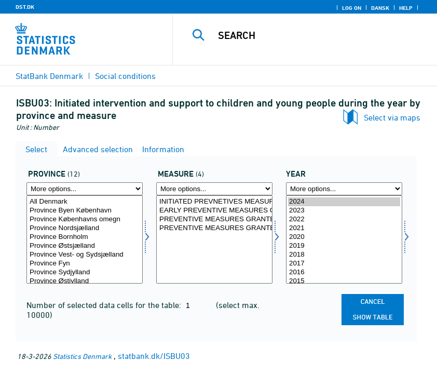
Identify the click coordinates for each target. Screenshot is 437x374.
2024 (344, 201)
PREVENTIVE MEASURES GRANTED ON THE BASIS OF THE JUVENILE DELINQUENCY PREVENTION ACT (214, 228)
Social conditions (125, 76)
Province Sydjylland (85, 272)
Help (406, 7)
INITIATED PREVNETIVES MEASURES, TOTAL (214, 201)
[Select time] (344, 239)
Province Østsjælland (85, 246)
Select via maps (392, 117)
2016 (344, 272)
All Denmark (85, 201)
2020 (344, 237)
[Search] (318, 35)
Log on (351, 7)
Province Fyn (85, 263)
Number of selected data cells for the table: (104, 305)
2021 (344, 228)
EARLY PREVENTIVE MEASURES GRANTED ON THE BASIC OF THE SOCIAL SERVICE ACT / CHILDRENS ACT (214, 210)
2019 (344, 246)
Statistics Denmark (82, 356)
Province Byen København (85, 210)
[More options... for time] (344, 188)
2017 (344, 263)
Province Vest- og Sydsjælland (85, 254)
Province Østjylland (85, 281)
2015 (344, 281)
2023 (344, 210)
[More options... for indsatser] (214, 188)
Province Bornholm (85, 237)
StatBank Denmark (49, 76)
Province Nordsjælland (85, 228)
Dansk (380, 7)
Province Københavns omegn (85, 219)
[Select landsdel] (84, 239)
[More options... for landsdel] (84, 188)
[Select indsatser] (214, 239)
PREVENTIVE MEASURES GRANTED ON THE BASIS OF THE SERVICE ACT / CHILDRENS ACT (214, 219)
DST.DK (25, 6)
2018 (344, 254)
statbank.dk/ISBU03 (154, 355)
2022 (344, 219)
